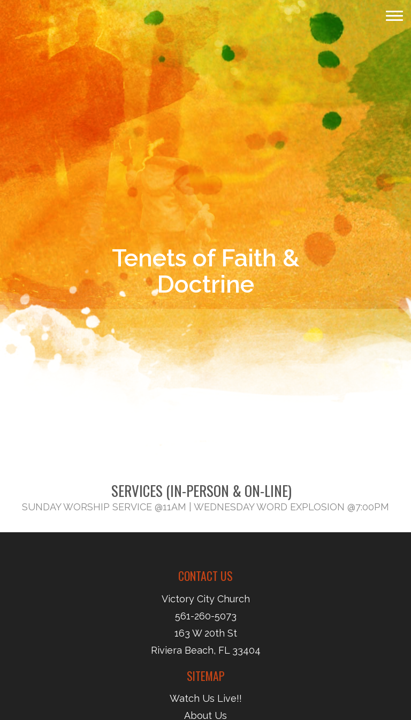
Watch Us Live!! (206, 698)
